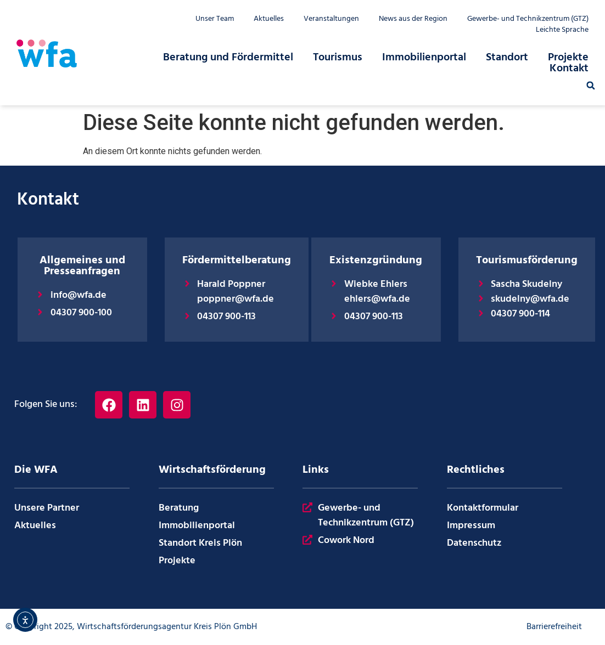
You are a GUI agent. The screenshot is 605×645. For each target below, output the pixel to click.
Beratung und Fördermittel (228, 57)
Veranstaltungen (331, 19)
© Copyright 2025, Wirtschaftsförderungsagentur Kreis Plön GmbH (131, 627)
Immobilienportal (424, 57)
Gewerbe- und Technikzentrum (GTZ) (528, 19)
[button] (590, 85)
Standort (507, 57)
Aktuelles (269, 19)
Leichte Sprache (562, 30)
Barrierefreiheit (554, 627)
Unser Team (214, 19)
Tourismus (337, 57)
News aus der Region (413, 19)
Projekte (568, 57)
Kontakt (569, 68)
